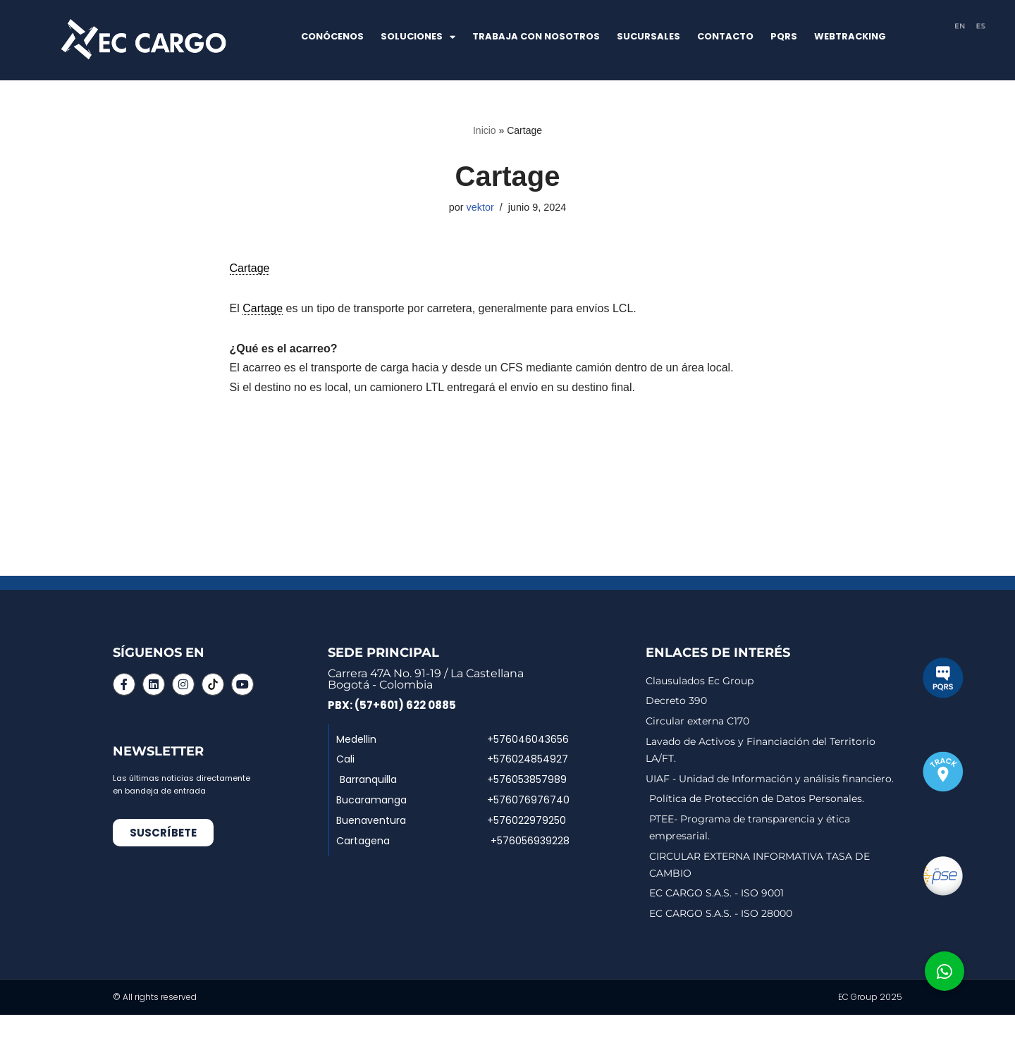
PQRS (783, 36)
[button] (944, 971)
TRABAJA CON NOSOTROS (536, 36)
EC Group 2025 (870, 997)
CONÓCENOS (332, 36)
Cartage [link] (250, 268)
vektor (480, 207)
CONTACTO (725, 36)
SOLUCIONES (418, 37)
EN (960, 26)
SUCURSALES (648, 36)
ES (980, 26)
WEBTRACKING (850, 36)
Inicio (484, 130)
